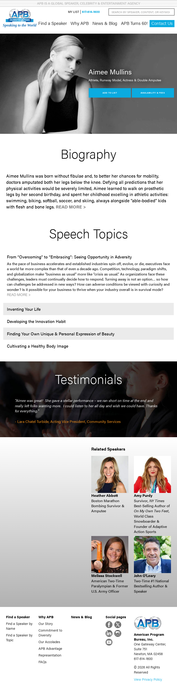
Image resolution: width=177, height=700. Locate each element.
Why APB (80, 23)
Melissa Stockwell (106, 575)
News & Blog (104, 23)
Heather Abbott (104, 495)
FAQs (42, 661)
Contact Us (162, 23)
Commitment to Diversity (50, 632)
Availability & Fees (153, 92)
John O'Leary (145, 575)
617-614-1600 (91, 12)
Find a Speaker (52, 23)
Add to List (110, 92)
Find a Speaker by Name (19, 626)
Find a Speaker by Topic (19, 637)
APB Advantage (50, 648)
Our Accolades (49, 641)
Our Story (45, 623)
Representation (49, 655)
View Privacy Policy (148, 679)
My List (73, 12)
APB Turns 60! (134, 23)
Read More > (71, 206)
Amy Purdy (143, 495)
